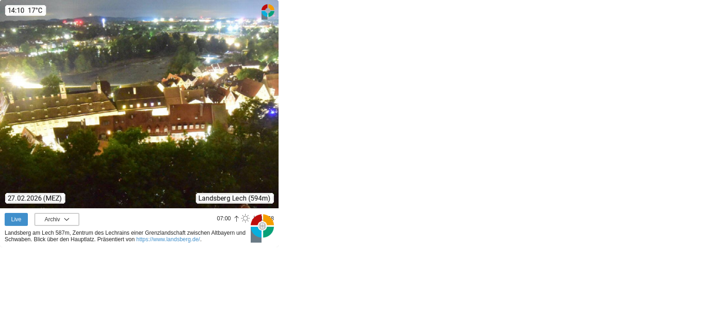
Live (16, 219)
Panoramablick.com (262, 228)
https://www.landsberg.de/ (168, 239)
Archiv (52, 219)
